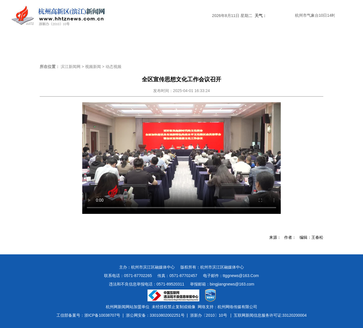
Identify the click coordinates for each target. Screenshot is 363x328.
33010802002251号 (167, 315)
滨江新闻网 (71, 66)
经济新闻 (181, 43)
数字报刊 (243, 43)
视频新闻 (273, 43)
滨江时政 (90, 43)
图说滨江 (304, 43)
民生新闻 (212, 43)
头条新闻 (59, 43)
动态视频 (113, 66)
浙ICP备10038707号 (102, 315)
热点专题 (151, 43)
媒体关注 (120, 43)
